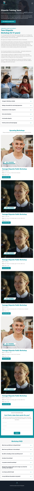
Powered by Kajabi (17, 488)
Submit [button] (17, 433)
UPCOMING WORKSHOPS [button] (8, 21)
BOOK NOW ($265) (6, 177)
